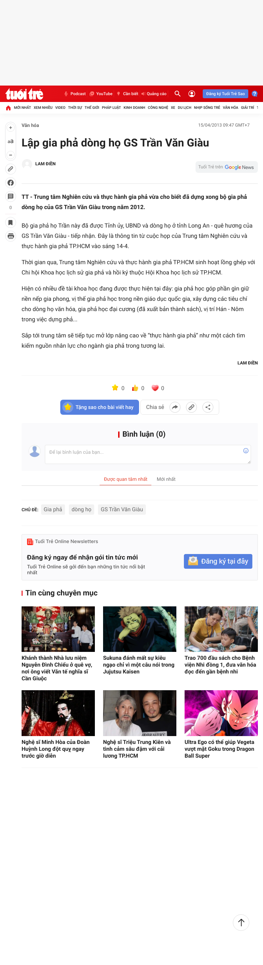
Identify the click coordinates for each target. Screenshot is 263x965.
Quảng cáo (154, 93)
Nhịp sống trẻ (207, 107)
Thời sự (75, 107)
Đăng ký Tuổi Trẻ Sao (225, 93)
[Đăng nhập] (192, 94)
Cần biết (126, 94)
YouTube (100, 94)
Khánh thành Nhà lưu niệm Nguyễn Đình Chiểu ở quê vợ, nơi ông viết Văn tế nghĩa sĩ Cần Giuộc (57, 668)
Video (60, 107)
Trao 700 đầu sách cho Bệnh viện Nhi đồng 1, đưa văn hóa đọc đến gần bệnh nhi (220, 665)
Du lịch (184, 107)
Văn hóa (230, 107)
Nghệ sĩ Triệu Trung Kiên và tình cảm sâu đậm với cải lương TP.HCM (137, 749)
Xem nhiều (43, 107)
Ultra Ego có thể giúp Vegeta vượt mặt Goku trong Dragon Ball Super (219, 749)
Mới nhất (22, 107)
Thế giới (92, 107)
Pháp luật (111, 107)
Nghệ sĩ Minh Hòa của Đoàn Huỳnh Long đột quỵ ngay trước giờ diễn (56, 749)
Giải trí (247, 107)
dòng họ (81, 509)
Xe (173, 107)
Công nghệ (158, 107)
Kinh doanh (134, 107)
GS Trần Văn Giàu (122, 509)
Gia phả (53, 509)
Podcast (74, 94)
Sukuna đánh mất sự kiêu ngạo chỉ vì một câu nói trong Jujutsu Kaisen (138, 665)
